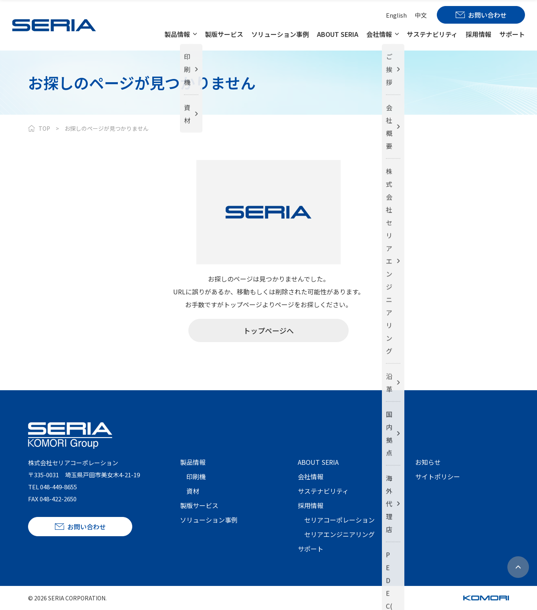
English (396, 15)
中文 (421, 15)
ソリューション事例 (280, 34)
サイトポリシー (437, 476)
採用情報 (478, 34)
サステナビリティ (432, 34)
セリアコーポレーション (339, 520)
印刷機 (196, 476)
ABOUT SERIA (337, 34)
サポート (512, 34)
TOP (44, 128)
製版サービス (224, 34)
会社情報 (379, 34)
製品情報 (177, 34)
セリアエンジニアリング (339, 534)
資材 (192, 491)
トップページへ (268, 330)
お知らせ (428, 462)
